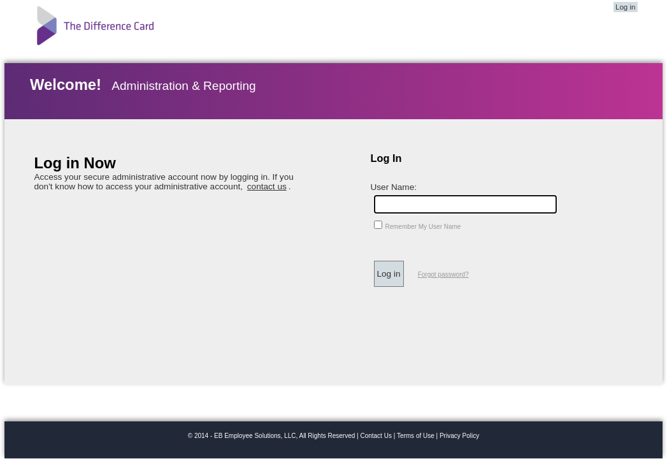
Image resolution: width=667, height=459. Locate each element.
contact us (267, 186)
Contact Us (375, 435)
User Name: (394, 187)
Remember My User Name (423, 226)
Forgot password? (443, 274)
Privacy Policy (459, 435)
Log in (625, 7)
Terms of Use (415, 435)
